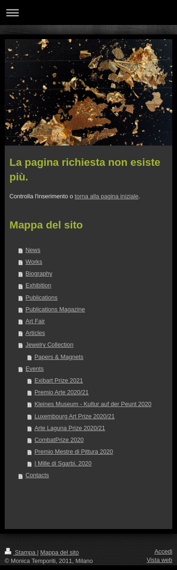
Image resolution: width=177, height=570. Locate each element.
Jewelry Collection (49, 345)
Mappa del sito (59, 552)
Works (33, 262)
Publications (41, 297)
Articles (35, 333)
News (33, 250)
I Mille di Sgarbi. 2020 (63, 463)
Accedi (163, 551)
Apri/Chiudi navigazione (88, 12)
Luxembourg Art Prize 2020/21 (74, 416)
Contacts (37, 475)
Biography (38, 273)
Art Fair (35, 321)
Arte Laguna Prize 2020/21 (69, 428)
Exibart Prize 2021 (58, 380)
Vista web (159, 560)
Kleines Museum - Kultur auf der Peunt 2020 (93, 404)
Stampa (21, 552)
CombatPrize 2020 (59, 440)
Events (34, 369)
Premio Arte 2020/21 (61, 392)
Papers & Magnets (59, 357)
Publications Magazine (55, 309)
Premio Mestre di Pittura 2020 (73, 451)
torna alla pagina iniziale (106, 196)
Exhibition (38, 285)
